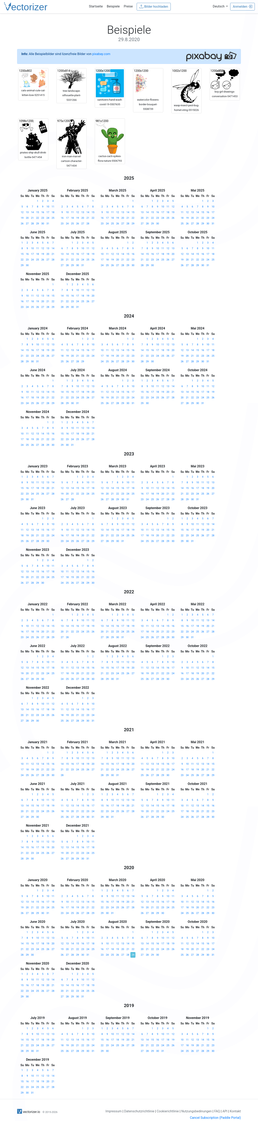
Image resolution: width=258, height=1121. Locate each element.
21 (32, 218)
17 (48, 212)
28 (32, 223)
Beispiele (113, 6)
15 (37, 212)
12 (22, 212)
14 (32, 212)
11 (53, 206)
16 (42, 212)
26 (22, 223)
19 (22, 218)
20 (27, 218)
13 (27, 212)
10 (48, 206)
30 (42, 223)
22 (37, 218)
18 (53, 212)
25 (53, 218)
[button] (220, 6)
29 (37, 223)
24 (48, 218)
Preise (128, 6)
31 (48, 223)
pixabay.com (101, 54)
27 (27, 223)
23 (42, 218)
